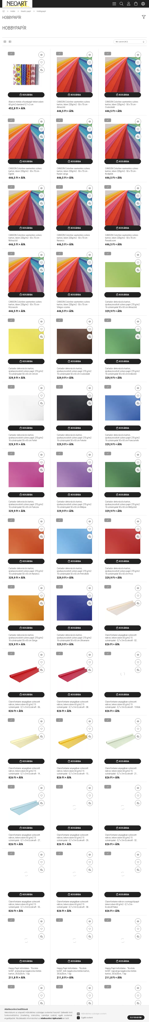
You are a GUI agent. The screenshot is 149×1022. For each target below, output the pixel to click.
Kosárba (28, 94)
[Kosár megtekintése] (136, 4)
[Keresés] (121, 4)
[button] (41, 55)
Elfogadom (136, 1017)
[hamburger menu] (114, 4)
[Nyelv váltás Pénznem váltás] (143, 4)
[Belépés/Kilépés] (128, 4)
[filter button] (144, 17)
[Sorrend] (130, 42)
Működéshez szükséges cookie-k (93, 1014)
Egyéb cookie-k (87, 1017)
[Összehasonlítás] (41, 70)
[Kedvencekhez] (41, 62)
